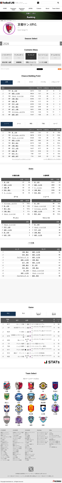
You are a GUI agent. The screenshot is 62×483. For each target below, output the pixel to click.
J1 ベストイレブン (41, 435)
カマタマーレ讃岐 (29, 451)
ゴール (16, 197)
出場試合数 (15, 175)
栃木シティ (15, 441)
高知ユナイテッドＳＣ (30, 454)
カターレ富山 (16, 450)
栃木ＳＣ (27, 434)
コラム (50, 432)
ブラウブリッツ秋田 (17, 436)
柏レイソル (3, 438)
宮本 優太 (15, 107)
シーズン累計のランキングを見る (52, 159)
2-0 (27, 336)
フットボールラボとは (54, 435)
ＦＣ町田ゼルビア (4, 442)
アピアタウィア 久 (23, 257)
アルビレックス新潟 (17, 448)
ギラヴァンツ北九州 (29, 455)
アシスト (16, 218)
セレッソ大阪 (3, 452)
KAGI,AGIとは (52, 439)
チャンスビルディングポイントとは (21, 159)
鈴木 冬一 (15, 153)
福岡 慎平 (15, 114)
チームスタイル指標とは (54, 442)
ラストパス (46, 218)
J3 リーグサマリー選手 (42, 442)
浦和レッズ (3, 435)
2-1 (27, 343)
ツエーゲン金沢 (28, 441)
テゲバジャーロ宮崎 (17, 460)
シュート (46, 197)
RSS (60, 69)
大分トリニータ (16, 458)
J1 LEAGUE (3, 430)
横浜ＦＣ (15, 444)
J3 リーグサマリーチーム (42, 441)
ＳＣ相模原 (27, 436)
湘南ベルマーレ (16, 445)
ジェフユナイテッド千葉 (6, 436)
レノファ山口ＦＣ (29, 450)
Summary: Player (22, 9)
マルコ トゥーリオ (17, 96)
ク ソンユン (8, 193)
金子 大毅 (15, 109)
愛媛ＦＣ (27, 452)
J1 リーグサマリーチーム (42, 432)
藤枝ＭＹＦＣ (16, 452)
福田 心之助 (16, 93)
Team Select (56, 8)
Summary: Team (13, 9)
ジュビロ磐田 (16, 451)
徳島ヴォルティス (17, 454)
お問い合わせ (43, 473)
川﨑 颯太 (15, 99)
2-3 (27, 349)
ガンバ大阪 (3, 451)
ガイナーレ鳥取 (28, 448)
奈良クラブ (27, 447)
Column (39, 8)
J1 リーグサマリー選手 (42, 434)
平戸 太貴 (15, 104)
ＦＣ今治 (15, 455)
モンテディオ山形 (17, 438)
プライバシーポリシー (30, 473)
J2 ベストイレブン (41, 439)
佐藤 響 (14, 101)
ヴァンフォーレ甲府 (17, 447)
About (47, 8)
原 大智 (14, 91)
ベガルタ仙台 (16, 435)
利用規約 (18, 473)
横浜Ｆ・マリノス (4, 445)
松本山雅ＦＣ (28, 438)
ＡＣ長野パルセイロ (29, 439)
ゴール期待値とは (53, 447)
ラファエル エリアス (18, 112)
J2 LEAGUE (15, 430)
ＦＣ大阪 (27, 445)
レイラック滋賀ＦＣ (29, 444)
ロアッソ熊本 (28, 457)
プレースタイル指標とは (54, 441)
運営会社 (37, 473)
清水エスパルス (4, 447)
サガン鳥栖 (15, 457)
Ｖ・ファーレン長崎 (5, 460)
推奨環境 (22, 473)
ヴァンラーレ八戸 (17, 434)
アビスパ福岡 (3, 458)
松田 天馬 (7, 235)
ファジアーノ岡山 (4, 455)
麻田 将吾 (35, 276)
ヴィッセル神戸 (4, 454)
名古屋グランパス (4, 448)
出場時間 (46, 175)
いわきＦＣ (15, 439)
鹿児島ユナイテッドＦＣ (30, 458)
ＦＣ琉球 (27, 460)
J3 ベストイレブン (41, 444)
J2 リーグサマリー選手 (42, 438)
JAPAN (30, 8)
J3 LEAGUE (27, 430)
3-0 (27, 332)
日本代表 (51, 434)
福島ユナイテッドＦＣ (30, 432)
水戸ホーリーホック (5, 434)
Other (50, 430)
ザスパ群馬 (27, 435)
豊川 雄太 (15, 143)
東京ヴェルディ (4, 441)
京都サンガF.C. (4, 450)
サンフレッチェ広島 (5, 457)
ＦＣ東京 (3, 439)
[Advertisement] (31, 290)
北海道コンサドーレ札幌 (18, 432)
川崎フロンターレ (4, 444)
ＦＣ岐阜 (27, 442)
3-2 (27, 327)
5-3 (27, 324)
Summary (39, 430)
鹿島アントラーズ (4, 432)
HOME (5, 8)
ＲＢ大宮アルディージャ (18, 442)
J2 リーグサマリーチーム (42, 436)
